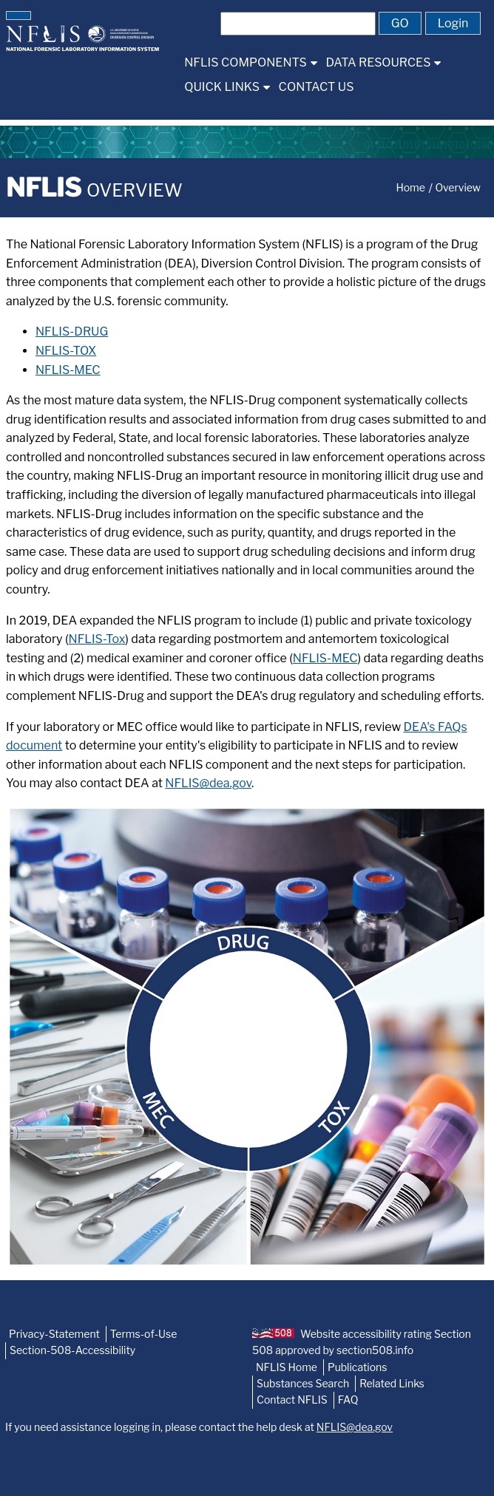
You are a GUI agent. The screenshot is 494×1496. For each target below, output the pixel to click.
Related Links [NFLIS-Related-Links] (391, 1383)
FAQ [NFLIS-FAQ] (348, 1399)
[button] (18, 15)
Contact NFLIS (292, 1399)
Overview (458, 187)
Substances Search (303, 1383)
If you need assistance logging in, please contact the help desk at (199, 1427)
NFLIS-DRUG (71, 331)
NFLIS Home (286, 1367)
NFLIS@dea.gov (208, 783)
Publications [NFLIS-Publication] (357, 1367)
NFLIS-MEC (68, 370)
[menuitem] (250, 62)
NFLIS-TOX (65, 351)
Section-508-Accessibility (72, 1350)
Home (410, 187)
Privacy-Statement (54, 1333)
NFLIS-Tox (97, 639)
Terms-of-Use (143, 1333)
